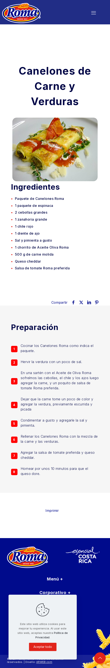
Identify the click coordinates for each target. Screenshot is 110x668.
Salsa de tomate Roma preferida (42, 268)
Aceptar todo (42, 647)
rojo (24, 226)
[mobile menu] (93, 12)
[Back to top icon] (100, 658)
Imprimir (55, 510)
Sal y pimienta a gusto (33, 240)
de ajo (27, 233)
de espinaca (34, 205)
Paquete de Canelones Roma (39, 198)
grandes (31, 212)
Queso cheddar (28, 261)
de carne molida (34, 254)
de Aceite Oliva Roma (42, 247)
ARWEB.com (44, 662)
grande (31, 219)
